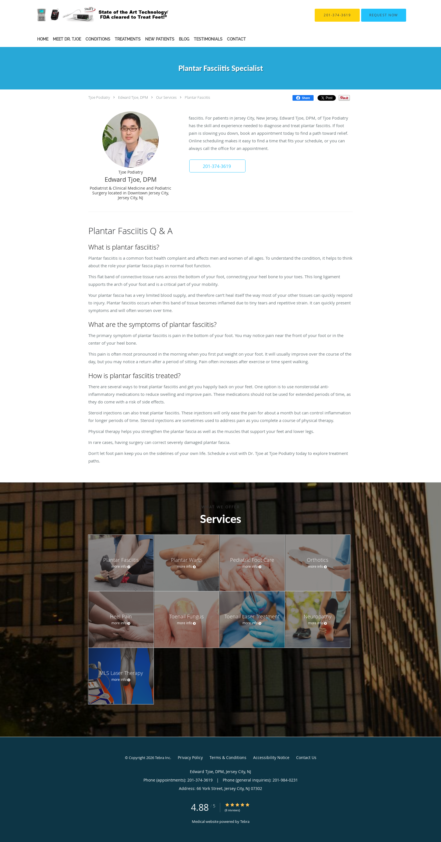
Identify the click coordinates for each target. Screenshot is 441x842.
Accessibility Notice (271, 757)
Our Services (166, 97)
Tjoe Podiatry (99, 97)
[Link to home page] (93, 15)
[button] (383, 15)
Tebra (244, 821)
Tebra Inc (162, 757)
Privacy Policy (190, 757)
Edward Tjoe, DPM (133, 97)
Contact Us (306, 757)
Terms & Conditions (228, 757)
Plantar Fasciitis (197, 97)
